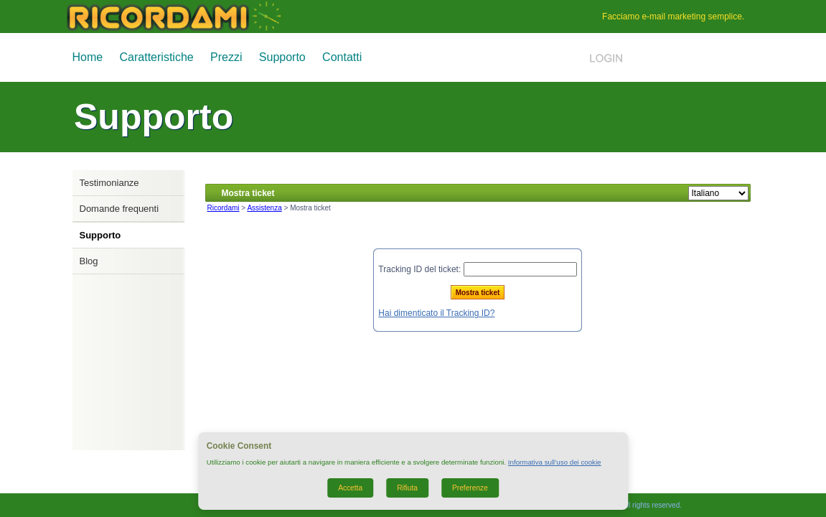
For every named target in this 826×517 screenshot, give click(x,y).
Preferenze (470, 488)
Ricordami (223, 208)
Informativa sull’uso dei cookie (554, 462)
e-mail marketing (673, 16)
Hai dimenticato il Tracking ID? (436, 313)
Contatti (342, 57)
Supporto (282, 57)
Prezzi (226, 57)
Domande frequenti (119, 208)
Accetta (350, 488)
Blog (89, 261)
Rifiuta (407, 488)
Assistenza (264, 208)
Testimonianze (109, 182)
